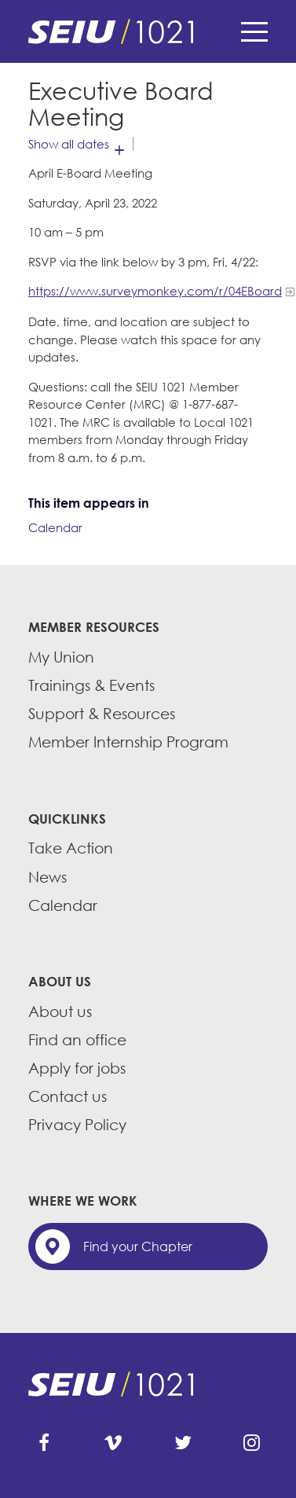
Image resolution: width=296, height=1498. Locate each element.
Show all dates (68, 144)
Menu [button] (254, 32)
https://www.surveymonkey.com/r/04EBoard (155, 291)
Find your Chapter (137, 1246)
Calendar (55, 527)
